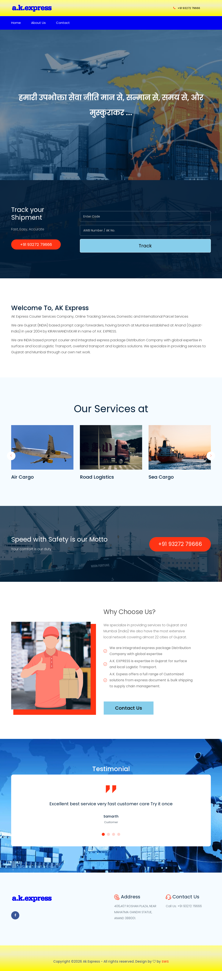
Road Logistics (97, 477)
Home (16, 22)
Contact (63, 22)
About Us (38, 22)
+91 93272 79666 (186, 8)
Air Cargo (22, 477)
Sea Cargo (161, 477)
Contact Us (128, 708)
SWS (165, 961)
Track (145, 245)
